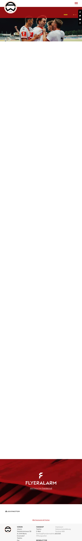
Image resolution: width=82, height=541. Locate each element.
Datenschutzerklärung (63, 529)
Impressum (59, 527)
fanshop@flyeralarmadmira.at (46, 534)
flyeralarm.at (47, 488)
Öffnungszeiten (41, 536)
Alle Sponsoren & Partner (41, 520)
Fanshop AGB (60, 531)
